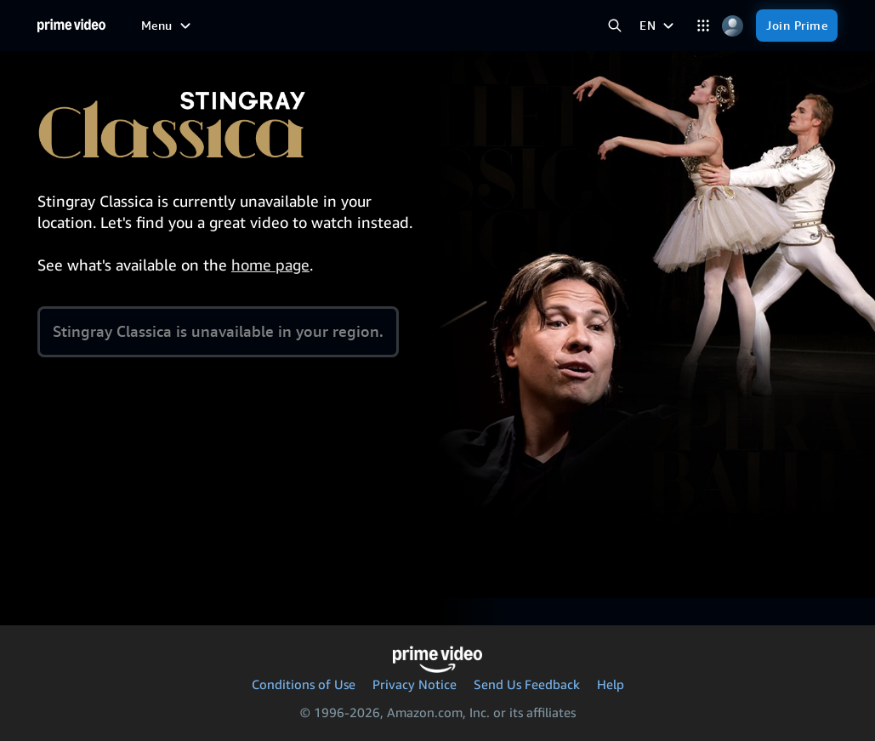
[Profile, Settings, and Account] (732, 26)
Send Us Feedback (527, 684)
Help (610, 684)
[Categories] (703, 26)
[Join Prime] (797, 25)
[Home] (71, 25)
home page (270, 264)
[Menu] (168, 25)
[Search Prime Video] (614, 26)
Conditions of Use (303, 684)
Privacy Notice (414, 684)
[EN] (658, 25)
